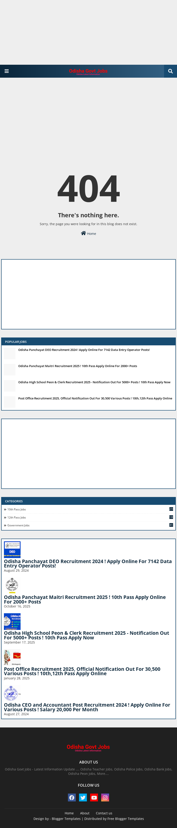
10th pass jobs (90, 509)
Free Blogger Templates (125, 818)
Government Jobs (90, 525)
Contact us (104, 813)
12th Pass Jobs (90, 517)
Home (88, 233)
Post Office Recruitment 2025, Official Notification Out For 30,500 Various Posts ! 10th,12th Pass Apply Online (95, 398)
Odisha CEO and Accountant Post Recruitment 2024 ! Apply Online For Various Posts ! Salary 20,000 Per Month (87, 707)
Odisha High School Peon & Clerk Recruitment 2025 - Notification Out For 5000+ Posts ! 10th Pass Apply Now (94, 382)
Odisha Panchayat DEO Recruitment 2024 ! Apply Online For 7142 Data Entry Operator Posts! (84, 350)
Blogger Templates (66, 818)
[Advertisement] (86, 32)
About (84, 813)
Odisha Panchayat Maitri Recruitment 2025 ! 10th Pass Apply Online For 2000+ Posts (77, 366)
